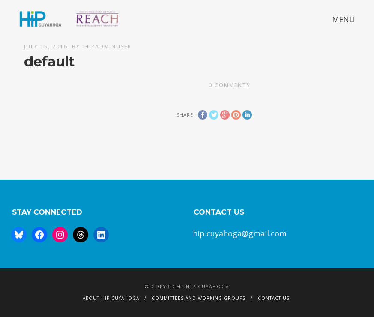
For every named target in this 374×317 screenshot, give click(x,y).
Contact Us (274, 298)
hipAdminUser (108, 46)
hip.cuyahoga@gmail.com (240, 233)
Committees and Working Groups (198, 298)
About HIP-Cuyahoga (111, 298)
